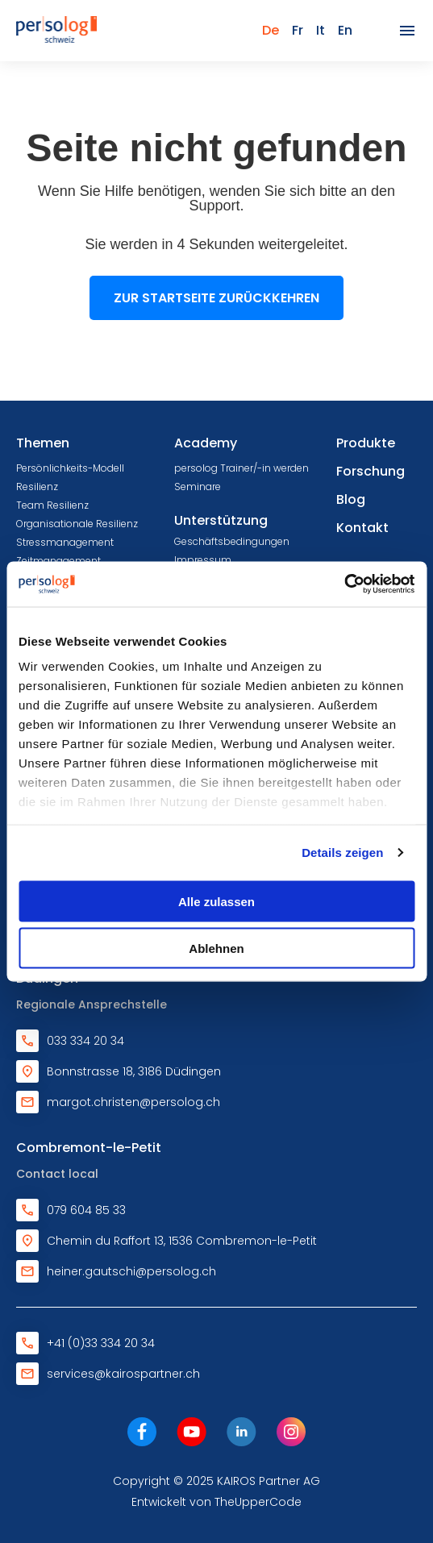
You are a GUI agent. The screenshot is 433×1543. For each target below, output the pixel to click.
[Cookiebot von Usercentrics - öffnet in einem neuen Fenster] (343, 584)
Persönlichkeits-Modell (70, 468)
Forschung (370, 471)
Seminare (197, 486)
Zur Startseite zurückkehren (216, 298)
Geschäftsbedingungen (231, 541)
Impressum (202, 560)
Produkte (365, 443)
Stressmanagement (65, 542)
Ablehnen (216, 948)
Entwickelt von (216, 1502)
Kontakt (362, 527)
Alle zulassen (216, 901)
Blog (350, 499)
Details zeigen (342, 852)
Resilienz (37, 486)
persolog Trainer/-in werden (241, 468)
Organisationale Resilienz (77, 523)
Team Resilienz (52, 505)
